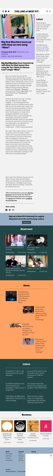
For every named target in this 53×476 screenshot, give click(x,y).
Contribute (9, 460)
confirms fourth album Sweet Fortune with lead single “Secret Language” (43, 58)
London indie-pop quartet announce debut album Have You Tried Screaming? (43, 38)
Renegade (25, 89)
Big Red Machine (9, 63)
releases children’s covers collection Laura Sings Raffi (42, 83)
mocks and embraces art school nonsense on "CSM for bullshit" (37, 374)
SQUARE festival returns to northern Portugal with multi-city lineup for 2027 (42, 48)
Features (21, 456)
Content (21, 451)
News (4, 56)
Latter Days (24, 91)
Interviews (10, 252)
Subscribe (26, 222)
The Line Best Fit (26, 11)
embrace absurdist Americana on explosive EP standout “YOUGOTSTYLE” (37, 386)
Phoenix (17, 89)
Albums (21, 460)
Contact (8, 458)
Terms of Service (11, 471)
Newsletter (9, 454)
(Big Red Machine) (15, 56)
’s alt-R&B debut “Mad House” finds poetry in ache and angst (16, 398)
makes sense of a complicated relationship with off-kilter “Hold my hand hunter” (36, 399)
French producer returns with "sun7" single (43, 91)
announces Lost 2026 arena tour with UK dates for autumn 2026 (43, 27)
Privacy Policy (22, 471)
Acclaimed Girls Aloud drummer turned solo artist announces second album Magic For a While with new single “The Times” (43, 71)
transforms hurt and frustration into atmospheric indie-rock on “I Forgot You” (16, 387)
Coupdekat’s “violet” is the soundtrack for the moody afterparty (15, 373)
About (8, 451)
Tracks (21, 458)
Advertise (9, 456)
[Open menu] (50, 11)
